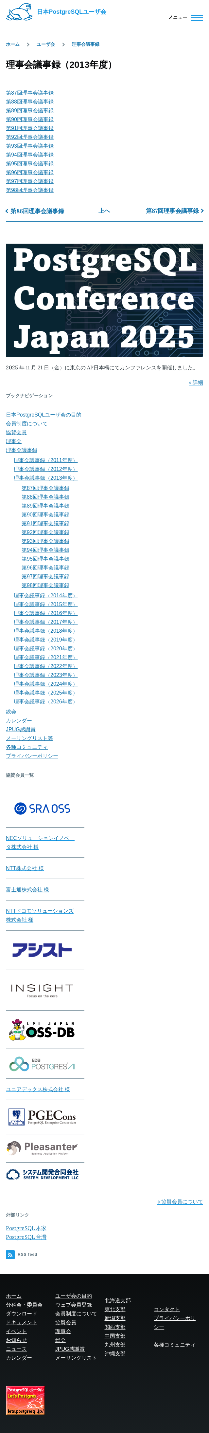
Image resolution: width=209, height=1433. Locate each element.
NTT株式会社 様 (25, 868)
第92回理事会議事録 (30, 137)
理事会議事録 (85, 44)
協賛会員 (16, 432)
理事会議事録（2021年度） (46, 657)
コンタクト (167, 1309)
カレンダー (19, 720)
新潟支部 (115, 1318)
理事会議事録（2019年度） (46, 639)
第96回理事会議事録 (30, 172)
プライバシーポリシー (32, 756)
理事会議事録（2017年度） (46, 622)
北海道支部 (118, 1300)
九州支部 (115, 1345)
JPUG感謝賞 (21, 729)
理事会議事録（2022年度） (46, 666)
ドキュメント (21, 1322)
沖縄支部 (115, 1353)
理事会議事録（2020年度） (46, 648)
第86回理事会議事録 (37, 211)
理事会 (14, 441)
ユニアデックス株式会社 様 (38, 1089)
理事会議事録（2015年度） (46, 604)
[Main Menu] (183, 18)
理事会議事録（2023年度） (46, 675)
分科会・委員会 (24, 1305)
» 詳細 (196, 382)
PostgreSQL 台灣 (26, 1237)
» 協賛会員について (180, 1201)
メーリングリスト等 (29, 738)
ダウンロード (21, 1313)
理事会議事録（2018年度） (46, 631)
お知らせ (16, 1340)
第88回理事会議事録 (30, 101)
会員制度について (27, 423)
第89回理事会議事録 (30, 110)
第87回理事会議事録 (30, 93)
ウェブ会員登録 (73, 1305)
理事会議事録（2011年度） (46, 460)
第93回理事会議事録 (30, 146)
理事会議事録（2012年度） (46, 469)
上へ (104, 210)
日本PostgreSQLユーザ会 (71, 12)
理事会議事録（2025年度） (46, 693)
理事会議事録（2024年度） (46, 684)
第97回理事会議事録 (30, 181)
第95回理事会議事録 (30, 163)
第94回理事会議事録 (30, 155)
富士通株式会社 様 (27, 889)
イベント (16, 1331)
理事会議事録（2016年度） (46, 613)
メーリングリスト (76, 1358)
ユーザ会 (46, 44)
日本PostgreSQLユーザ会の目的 (43, 415)
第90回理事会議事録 (30, 119)
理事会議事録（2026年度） (46, 701)
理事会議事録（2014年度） (46, 595)
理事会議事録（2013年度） (46, 478)
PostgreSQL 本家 (26, 1228)
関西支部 (115, 1327)
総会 (11, 712)
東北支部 (115, 1309)
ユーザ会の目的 (73, 1296)
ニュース (16, 1349)
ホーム (13, 44)
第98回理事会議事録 (30, 190)
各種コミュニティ (27, 747)
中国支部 (115, 1336)
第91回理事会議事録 (30, 128)
